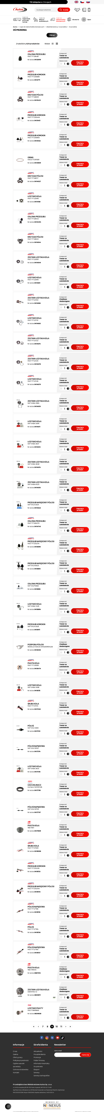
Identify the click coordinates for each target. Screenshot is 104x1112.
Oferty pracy (17, 1057)
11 (61, 1026)
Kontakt (16, 1072)
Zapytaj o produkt (80, 63)
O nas (15, 1051)
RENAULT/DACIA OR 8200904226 (43, 645)
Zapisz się (85, 1055)
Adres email (58, 1051)
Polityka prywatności (21, 1060)
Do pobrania (38, 1066)
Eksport (37, 1069)
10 (56, 1026)
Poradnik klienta (39, 1054)
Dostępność (63, 53)
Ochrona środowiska (20, 1069)
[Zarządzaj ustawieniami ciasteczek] (8, 1106)
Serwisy (37, 1072)
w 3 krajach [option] (40, 2)
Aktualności (38, 1051)
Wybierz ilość (63, 61)
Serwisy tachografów (42, 1075)
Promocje (37, 1057)
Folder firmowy (39, 1060)
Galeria (15, 1054)
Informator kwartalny (41, 1063)
